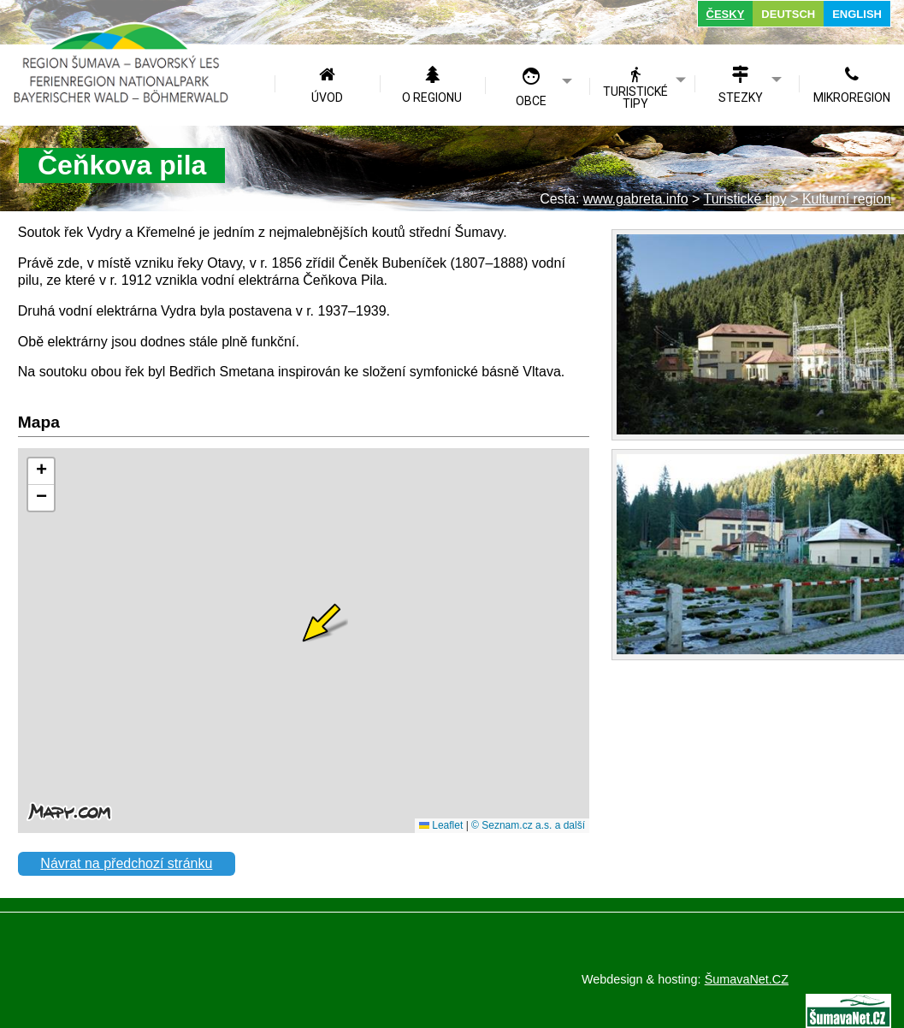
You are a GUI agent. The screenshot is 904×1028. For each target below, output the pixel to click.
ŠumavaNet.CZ (747, 979)
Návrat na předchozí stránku (126, 863)
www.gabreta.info (635, 199)
